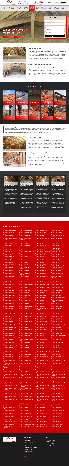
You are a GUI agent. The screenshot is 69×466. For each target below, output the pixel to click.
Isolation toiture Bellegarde (25, 270)
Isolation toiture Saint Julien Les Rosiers (58, 386)
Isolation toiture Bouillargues (57, 273)
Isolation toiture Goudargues (25, 256)
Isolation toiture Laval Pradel (25, 318)
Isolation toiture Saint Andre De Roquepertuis (42, 358)
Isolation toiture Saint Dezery (9, 371)
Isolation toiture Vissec (56, 426)
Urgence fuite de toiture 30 (62, 8)
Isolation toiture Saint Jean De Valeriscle (42, 383)
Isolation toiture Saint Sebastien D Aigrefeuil (42, 403)
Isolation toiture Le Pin (56, 339)
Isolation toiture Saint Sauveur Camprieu (42, 242)
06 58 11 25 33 (23, 3)
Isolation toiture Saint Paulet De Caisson (58, 397)
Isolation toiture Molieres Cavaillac (26, 329)
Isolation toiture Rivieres (9, 351)
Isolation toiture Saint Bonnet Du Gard (58, 361)
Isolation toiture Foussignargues (26, 306)
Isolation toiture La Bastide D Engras (25, 268)
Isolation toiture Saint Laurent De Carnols (58, 389)
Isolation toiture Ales (56, 245)
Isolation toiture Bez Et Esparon (26, 271)
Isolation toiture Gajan (56, 308)
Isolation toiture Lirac (8, 319)
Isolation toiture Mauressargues (10, 327)
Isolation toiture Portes (56, 344)
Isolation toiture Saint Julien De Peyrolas (10, 389)
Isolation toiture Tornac (40, 418)
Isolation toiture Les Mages (9, 321)
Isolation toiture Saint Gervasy (26, 243)
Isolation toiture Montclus (41, 245)
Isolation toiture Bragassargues (42, 276)
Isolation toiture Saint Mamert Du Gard (42, 392)
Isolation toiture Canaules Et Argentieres (25, 239)
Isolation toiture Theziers (25, 418)
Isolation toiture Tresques (41, 247)
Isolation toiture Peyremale (25, 342)
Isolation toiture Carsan (8, 247)
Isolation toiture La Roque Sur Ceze (43, 251)
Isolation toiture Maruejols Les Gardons (10, 325)
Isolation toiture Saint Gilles (25, 377)
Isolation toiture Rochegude (57, 351)
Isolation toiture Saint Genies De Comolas (42, 375)
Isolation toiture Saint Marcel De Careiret (10, 394)
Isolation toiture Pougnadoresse (42, 345)
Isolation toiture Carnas (24, 287)
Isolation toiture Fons (56, 303)
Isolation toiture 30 (32, 8)
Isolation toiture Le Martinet (57, 323)
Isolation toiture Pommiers (25, 344)
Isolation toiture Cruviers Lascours (58, 297)
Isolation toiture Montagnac (41, 426)
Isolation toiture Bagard (40, 265)
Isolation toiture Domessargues (10, 300)
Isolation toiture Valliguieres (41, 421)
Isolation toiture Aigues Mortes (58, 256)
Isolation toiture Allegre (24, 258)
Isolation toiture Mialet (8, 329)
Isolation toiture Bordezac (41, 273)
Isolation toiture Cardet (8, 287)
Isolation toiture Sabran (24, 356)
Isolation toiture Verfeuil (8, 423)
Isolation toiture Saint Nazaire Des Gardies (42, 397)
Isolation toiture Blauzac (8, 249)
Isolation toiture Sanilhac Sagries (26, 253)
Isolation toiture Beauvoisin (57, 267)
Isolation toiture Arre (8, 245)
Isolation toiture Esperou (25, 235)
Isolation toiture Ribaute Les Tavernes (41, 350)
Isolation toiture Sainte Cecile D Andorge (58, 364)
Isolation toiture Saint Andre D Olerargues (10, 361)
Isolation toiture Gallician (25, 233)
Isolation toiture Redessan (9, 349)
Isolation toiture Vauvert (56, 421)
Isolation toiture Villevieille (25, 426)
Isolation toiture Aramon (24, 259)
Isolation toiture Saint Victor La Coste (42, 405)
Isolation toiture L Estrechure (9, 303)
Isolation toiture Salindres (9, 243)
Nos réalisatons (8, 36)
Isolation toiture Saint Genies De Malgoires (58, 375)
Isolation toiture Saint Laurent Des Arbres (10, 392)
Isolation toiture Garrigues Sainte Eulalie (10, 312)
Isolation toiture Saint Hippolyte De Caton (58, 378)
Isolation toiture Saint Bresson (42, 363)
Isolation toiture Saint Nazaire (26, 396)
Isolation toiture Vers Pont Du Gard (27, 424)
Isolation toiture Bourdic (24, 276)
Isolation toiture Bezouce (57, 249)
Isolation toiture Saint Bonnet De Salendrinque (10, 364)
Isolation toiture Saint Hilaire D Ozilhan (10, 381)
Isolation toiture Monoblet (57, 329)
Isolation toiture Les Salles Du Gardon (26, 408)
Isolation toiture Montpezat (57, 333)
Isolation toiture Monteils (57, 330)
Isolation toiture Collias (40, 292)
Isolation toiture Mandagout (41, 321)
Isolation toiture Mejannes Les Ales (59, 324)
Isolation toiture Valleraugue (9, 421)
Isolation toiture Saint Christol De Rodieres (42, 367)
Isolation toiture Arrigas (8, 262)
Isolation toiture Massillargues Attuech (42, 325)
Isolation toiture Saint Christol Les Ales (10, 369)
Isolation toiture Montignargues (26, 333)
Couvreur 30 (6, 8)
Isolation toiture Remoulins (25, 349)
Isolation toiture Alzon (40, 258)
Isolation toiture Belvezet (41, 270)
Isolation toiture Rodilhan (41, 235)
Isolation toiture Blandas (40, 271)
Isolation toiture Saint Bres (25, 363)
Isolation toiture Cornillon (9, 297)
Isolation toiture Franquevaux (57, 233)
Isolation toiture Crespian (41, 297)
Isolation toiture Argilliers (41, 259)
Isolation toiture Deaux (40, 298)
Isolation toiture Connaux (25, 295)
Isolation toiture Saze (40, 410)
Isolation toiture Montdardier (41, 330)
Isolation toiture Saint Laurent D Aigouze (42, 389)
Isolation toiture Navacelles (9, 336)
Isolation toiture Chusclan (57, 290)
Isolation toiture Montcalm (41, 232)
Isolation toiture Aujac (24, 264)
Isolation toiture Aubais (40, 262)
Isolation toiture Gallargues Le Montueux (42, 309)
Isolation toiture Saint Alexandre (42, 356)
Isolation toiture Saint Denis (57, 368)
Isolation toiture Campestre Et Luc (26, 284)
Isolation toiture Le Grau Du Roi (26, 313)
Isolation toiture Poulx (56, 345)
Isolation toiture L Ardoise (9, 235)
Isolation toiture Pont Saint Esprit (10, 345)
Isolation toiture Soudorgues (57, 413)
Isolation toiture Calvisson (57, 253)
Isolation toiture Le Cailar (9, 284)
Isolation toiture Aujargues (41, 264)
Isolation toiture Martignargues (42, 323)
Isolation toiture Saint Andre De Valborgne (58, 358)
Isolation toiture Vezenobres (9, 424)
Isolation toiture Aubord (56, 262)
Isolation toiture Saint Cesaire (42, 230)
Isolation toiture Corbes (56, 295)
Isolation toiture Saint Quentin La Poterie (58, 400)
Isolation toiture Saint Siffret (57, 402)
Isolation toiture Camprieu (41, 233)
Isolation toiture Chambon (9, 290)
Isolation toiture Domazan (57, 298)
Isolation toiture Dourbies (25, 300)
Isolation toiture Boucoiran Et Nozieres (25, 274)
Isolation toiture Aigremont (41, 256)
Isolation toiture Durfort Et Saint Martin (58, 301)
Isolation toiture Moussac (9, 335)
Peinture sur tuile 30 (26, 8)
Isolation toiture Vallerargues (25, 421)
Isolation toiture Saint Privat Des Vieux (10, 403)
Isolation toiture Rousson (57, 354)
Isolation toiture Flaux (40, 303)
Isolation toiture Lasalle (8, 318)
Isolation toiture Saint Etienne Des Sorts (58, 372)
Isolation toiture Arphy (24, 254)
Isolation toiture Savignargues (58, 410)
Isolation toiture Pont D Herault (10, 230)
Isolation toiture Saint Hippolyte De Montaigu (26, 381)
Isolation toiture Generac (57, 238)
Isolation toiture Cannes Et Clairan (42, 284)
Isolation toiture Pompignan (9, 344)
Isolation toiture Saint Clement (58, 366)
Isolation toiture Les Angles (9, 259)
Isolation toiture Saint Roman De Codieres (26, 403)
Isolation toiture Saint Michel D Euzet (10, 397)
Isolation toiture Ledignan (9, 241)
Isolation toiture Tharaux (56, 416)
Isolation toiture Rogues (8, 354)
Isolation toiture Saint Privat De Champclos (42, 400)
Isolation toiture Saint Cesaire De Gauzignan (10, 367)
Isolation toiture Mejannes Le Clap (42, 238)
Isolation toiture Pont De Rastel (26, 232)
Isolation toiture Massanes (25, 324)
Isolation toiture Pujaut (24, 347)
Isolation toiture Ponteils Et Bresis (42, 344)
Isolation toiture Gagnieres (57, 306)
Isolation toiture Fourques (9, 253)
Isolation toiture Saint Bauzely (26, 360)
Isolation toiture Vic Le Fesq (41, 424)
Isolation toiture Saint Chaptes (26, 366)
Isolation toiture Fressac (40, 306)
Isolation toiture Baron (40, 267)
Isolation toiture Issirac (40, 313)
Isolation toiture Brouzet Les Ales (58, 279)
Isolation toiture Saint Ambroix (58, 356)
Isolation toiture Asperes (24, 262)
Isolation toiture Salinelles (57, 404)
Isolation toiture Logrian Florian (58, 319)
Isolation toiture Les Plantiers (57, 342)
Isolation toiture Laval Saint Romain (27, 251)
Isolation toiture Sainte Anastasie (10, 357)
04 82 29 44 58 (23, 1)
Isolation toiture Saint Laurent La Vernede (26, 392)
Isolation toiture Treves (56, 254)
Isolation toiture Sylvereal (9, 232)
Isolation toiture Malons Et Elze (26, 321)
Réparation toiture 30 (50, 8)
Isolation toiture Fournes (9, 306)
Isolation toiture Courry (24, 297)
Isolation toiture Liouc (24, 319)
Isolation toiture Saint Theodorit (10, 404)
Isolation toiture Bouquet (9, 276)
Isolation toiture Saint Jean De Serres (26, 383)
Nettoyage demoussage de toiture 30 (12, 8)
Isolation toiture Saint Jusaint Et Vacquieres (26, 389)
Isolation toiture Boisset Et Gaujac (26, 241)
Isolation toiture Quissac (56, 347)
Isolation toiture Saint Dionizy (25, 371)
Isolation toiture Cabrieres (25, 281)
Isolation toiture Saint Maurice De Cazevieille (58, 394)
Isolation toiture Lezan (56, 318)
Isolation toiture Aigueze (8, 258)
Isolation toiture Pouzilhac (9, 347)
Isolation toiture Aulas (56, 264)
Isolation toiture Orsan (8, 339)
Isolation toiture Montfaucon (9, 333)
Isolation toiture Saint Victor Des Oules (26, 405)
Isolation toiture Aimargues (9, 256)
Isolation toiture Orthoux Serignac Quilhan (26, 340)
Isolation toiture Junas (8, 316)
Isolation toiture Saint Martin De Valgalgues (26, 394)
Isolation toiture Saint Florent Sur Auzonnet (10, 375)
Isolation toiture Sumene (41, 416)
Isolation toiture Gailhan (8, 308)
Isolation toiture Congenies (9, 295)
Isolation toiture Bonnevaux (57, 271)
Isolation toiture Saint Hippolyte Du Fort (42, 381)
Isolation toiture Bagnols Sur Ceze (58, 265)
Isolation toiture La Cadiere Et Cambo (42, 282)
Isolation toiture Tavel (8, 418)
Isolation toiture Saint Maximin (42, 393)
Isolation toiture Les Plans (41, 342)
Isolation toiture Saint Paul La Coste (11, 399)
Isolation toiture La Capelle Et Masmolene (58, 285)
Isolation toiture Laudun (40, 318)
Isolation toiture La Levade (9, 233)
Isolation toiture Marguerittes (25, 323)
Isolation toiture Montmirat (41, 333)
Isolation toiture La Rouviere (9, 356)
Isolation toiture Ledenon (41, 249)
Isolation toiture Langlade (41, 316)
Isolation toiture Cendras (25, 290)
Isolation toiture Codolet (24, 292)
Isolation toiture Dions (24, 298)
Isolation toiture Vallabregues (57, 243)
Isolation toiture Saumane (9, 410)
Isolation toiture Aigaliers (25, 245)
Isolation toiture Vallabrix (57, 419)
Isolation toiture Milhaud (56, 327)
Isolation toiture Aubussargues (10, 264)
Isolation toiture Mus (40, 335)
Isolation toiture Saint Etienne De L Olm (43, 372)
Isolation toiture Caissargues (57, 251)
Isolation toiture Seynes (8, 413)
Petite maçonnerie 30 (56, 8)
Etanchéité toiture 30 (43, 8)
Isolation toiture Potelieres (25, 345)
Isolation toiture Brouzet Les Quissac (41, 280)
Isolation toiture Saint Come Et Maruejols (42, 369)
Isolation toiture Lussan (40, 319)
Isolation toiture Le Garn (24, 308)
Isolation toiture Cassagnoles (57, 287)
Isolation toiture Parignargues (41, 339)
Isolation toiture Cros (8, 298)
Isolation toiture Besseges (9, 271)
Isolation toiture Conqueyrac (41, 243)
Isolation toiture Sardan (40, 407)
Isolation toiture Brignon (24, 279)
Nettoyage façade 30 (37, 8)
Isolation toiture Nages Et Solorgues (59, 335)
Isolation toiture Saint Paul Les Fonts (58, 236)
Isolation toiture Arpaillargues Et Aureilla (58, 260)
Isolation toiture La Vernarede (58, 423)
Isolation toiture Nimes (40, 336)
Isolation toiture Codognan (41, 253)
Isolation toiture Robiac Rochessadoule (24, 352)
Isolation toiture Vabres (40, 419)
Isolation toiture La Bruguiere (9, 281)
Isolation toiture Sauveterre (25, 410)
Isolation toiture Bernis (56, 270)
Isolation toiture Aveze (24, 265)
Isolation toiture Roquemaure (25, 354)
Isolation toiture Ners (24, 336)
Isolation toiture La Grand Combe (10, 313)
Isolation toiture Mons (24, 330)
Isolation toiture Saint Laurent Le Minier (10, 239)
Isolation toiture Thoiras (56, 418)
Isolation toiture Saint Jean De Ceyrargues (58, 381)
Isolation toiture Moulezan (25, 335)
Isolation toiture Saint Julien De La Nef (42, 386)
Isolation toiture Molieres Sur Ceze (42, 329)
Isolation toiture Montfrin (56, 241)
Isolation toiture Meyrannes (41, 327)
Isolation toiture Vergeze (41, 423)
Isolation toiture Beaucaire (9, 270)
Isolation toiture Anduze (56, 258)
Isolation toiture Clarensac (9, 292)
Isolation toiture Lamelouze (25, 316)
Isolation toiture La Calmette (57, 281)
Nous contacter (19, 36)
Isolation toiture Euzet (24, 303)
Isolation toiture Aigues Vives (25, 249)
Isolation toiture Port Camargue (58, 230)
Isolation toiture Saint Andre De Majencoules (26, 358)
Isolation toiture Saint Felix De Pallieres (26, 375)
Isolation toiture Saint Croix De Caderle (26, 369)
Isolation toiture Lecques (9, 254)
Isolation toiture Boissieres (9, 273)
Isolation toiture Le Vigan (57, 424)
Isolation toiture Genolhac (41, 254)
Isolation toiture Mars (8, 323)
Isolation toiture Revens (56, 349)
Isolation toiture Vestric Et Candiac (26, 247)
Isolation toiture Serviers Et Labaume (25, 414)
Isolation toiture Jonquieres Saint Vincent (58, 314)
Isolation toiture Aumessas (9, 265)
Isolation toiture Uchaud (24, 419)
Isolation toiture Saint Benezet (42, 360)
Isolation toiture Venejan (24, 423)
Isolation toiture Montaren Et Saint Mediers (10, 331)
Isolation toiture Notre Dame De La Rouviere (58, 337)
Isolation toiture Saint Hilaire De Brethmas (42, 378)
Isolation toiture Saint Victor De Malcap (10, 408)
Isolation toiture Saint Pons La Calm (27, 399)
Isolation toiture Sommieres (41, 413)
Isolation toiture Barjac (8, 267)
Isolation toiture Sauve (56, 407)
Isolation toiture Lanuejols (57, 316)
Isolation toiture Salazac (8, 251)
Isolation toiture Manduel (57, 321)
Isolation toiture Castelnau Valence (43, 287)
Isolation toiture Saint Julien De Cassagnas (26, 386)
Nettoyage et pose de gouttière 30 (20, 8)
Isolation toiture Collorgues (57, 292)
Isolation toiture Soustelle (9, 416)
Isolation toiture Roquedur (41, 354)
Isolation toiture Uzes (8, 419)
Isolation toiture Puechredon (41, 347)
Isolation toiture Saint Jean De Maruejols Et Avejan (58, 248)
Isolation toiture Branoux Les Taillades (57, 277)
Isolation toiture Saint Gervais (10, 377)
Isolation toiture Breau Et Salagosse (11, 279)
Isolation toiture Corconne (41, 295)
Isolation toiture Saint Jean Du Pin (10, 385)
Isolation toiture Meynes (24, 327)
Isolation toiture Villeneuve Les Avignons (10, 427)
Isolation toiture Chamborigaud (42, 290)
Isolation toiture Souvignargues (26, 416)
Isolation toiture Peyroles (9, 342)
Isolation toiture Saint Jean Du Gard (59, 382)
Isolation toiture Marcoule (57, 232)
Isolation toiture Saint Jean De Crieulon (10, 383)
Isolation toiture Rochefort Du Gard (43, 351)
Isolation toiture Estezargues (41, 300)
